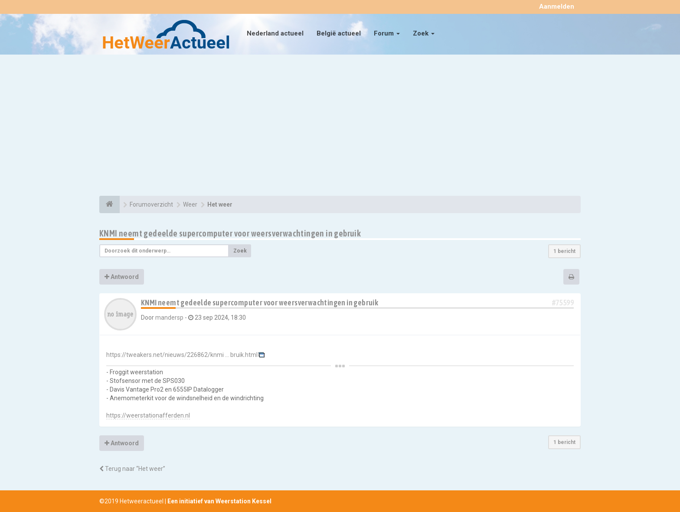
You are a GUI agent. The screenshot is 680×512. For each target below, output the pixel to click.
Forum (387, 33)
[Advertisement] (340, 126)
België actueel (339, 33)
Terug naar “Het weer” (132, 468)
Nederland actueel (275, 33)
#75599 (563, 302)
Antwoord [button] (122, 276)
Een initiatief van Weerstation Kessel (219, 501)
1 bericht (564, 251)
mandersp (169, 317)
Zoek (424, 33)
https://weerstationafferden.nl (148, 415)
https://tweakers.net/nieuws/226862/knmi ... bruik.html (182, 354)
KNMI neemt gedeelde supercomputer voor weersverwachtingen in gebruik (230, 233)
